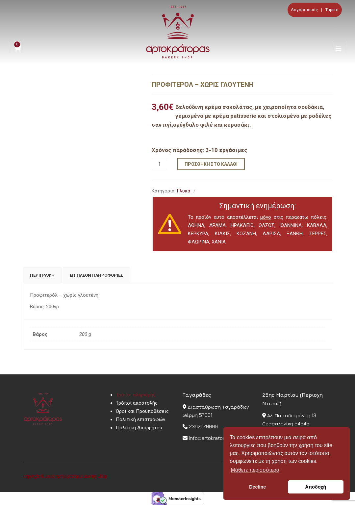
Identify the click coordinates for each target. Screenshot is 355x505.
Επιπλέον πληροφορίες (96, 275)
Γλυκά (183, 191)
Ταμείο (332, 9)
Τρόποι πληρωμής (136, 395)
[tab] (42, 275)
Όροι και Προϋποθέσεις (142, 411)
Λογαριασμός (304, 9)
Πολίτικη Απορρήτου (139, 428)
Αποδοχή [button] (315, 487)
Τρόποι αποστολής (137, 403)
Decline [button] (257, 487)
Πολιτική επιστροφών (140, 419)
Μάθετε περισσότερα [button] (255, 470)
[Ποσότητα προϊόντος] (159, 164)
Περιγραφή (42, 275)
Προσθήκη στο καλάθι (211, 164)
